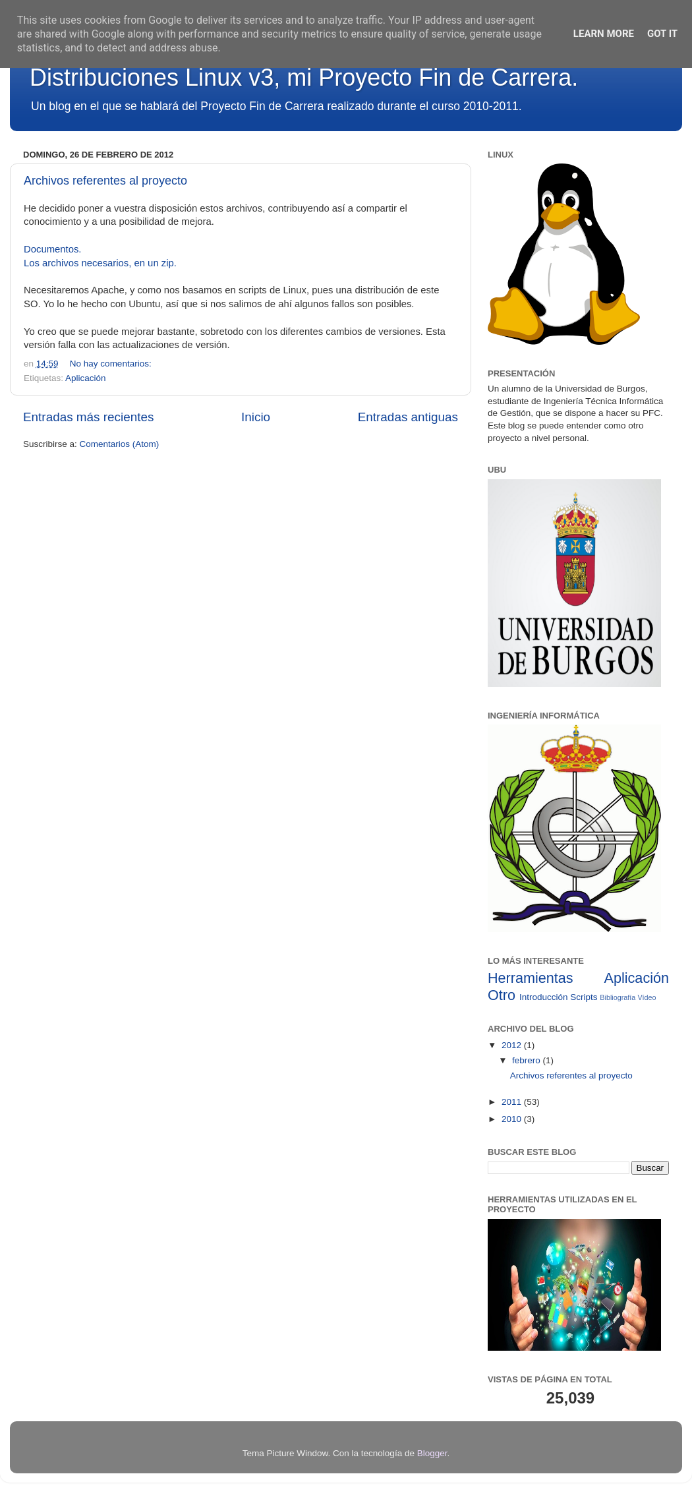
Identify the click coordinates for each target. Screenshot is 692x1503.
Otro (501, 995)
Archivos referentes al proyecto (105, 180)
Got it (662, 34)
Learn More (603, 34)
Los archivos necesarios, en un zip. (100, 263)
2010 (513, 1119)
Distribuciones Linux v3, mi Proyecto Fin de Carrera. (304, 77)
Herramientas (530, 978)
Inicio (255, 417)
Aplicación (85, 378)
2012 (513, 1045)
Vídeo (646, 997)
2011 (513, 1102)
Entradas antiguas (408, 417)
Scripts (583, 997)
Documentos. (52, 249)
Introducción (543, 997)
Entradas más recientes (88, 417)
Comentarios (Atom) (119, 444)
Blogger (432, 1453)
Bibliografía (617, 997)
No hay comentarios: (112, 363)
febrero (527, 1060)
